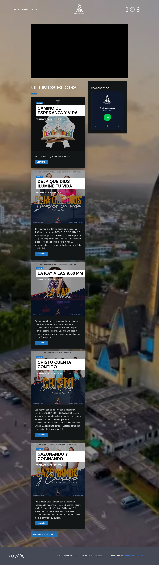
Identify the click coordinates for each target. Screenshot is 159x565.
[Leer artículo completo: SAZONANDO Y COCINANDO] (58, 470)
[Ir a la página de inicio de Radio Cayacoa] (79, 9)
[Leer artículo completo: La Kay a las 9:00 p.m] (58, 289)
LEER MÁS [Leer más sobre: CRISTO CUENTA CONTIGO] (42, 434)
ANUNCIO (39, 103)
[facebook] (127, 9)
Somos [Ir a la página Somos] (16, 9)
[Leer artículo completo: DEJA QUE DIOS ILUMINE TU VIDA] (58, 197)
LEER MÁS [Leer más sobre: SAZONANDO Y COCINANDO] (42, 523)
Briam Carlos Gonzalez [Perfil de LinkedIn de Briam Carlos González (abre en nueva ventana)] (133, 556)
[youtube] (138, 9)
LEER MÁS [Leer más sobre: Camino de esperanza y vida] (42, 162)
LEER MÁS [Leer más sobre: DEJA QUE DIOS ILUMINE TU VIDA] (42, 254)
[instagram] (132, 9)
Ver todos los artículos (44, 534)
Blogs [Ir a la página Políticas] (34, 9)
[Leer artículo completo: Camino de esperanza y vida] (58, 124)
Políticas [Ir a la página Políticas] (25, 9)
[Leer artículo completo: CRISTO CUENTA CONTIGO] (58, 378)
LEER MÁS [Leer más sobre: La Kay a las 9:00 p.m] (42, 343)
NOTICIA (39, 176)
